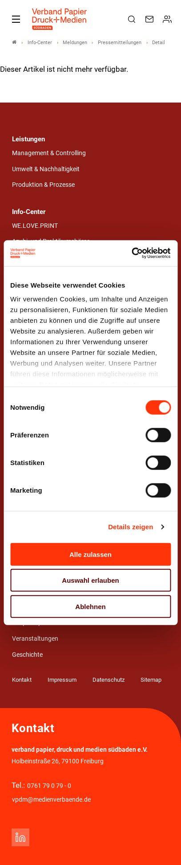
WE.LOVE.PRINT (35, 226)
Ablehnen (90, 606)
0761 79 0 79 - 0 (49, 786)
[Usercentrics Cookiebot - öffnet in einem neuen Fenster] (132, 253)
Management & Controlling (49, 153)
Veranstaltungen (35, 639)
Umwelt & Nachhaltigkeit (46, 169)
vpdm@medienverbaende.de (51, 799)
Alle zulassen (90, 554)
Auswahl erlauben (90, 580)
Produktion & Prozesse (43, 185)
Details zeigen (130, 527)
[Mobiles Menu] (16, 19)
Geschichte (27, 655)
